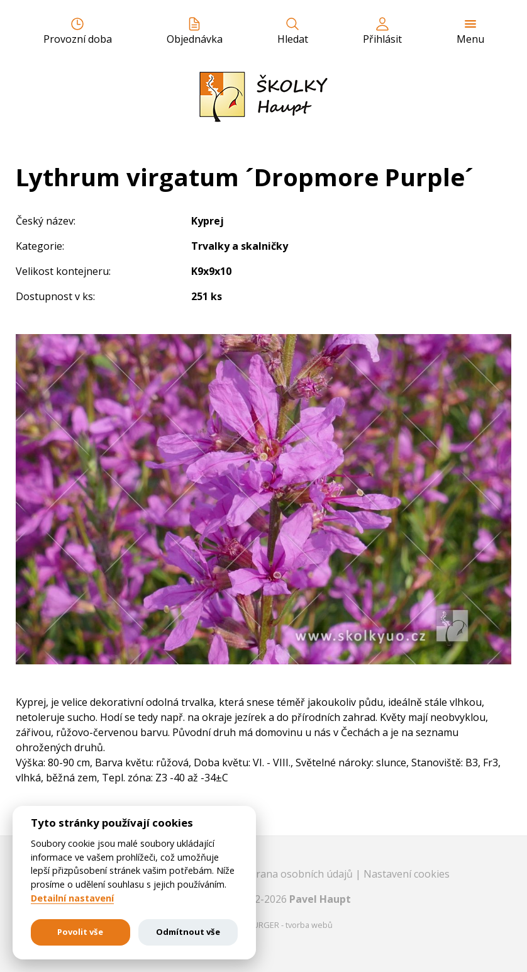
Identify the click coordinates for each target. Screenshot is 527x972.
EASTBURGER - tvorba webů (281, 924)
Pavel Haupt (320, 899)
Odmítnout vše (188, 931)
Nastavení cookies (406, 874)
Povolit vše (80, 931)
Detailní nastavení (72, 898)
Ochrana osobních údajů (296, 874)
